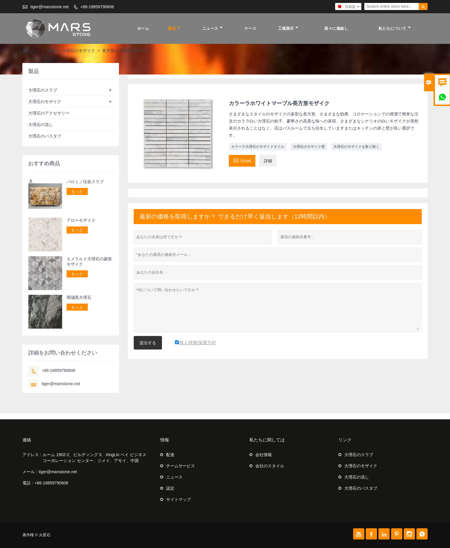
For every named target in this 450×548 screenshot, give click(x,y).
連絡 (26, 439)
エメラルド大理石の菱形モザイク (89, 261)
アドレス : (31, 454)
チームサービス (180, 465)
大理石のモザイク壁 (309, 147)
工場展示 (288, 28)
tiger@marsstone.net (49, 6)
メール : (29, 471)
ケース (250, 28)
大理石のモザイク (78, 50)
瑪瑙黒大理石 (79, 297)
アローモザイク (81, 220)
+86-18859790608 (97, 6)
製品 (174, 28)
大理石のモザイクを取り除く (356, 147)
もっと (77, 191)
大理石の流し (40, 124)
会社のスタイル (269, 465)
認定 (170, 488)
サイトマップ (178, 499)
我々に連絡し (336, 28)
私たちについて (394, 28)
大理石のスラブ (42, 90)
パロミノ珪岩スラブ (85, 181)
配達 (170, 454)
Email (242, 160)
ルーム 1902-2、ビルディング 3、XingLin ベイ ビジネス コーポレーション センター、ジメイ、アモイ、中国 (94, 457)
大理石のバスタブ (44, 136)
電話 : (27, 483)
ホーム (143, 28)
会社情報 (263, 454)
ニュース (212, 28)
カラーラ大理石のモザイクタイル (257, 147)
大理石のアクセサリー (49, 113)
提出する (148, 342)
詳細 (268, 160)
